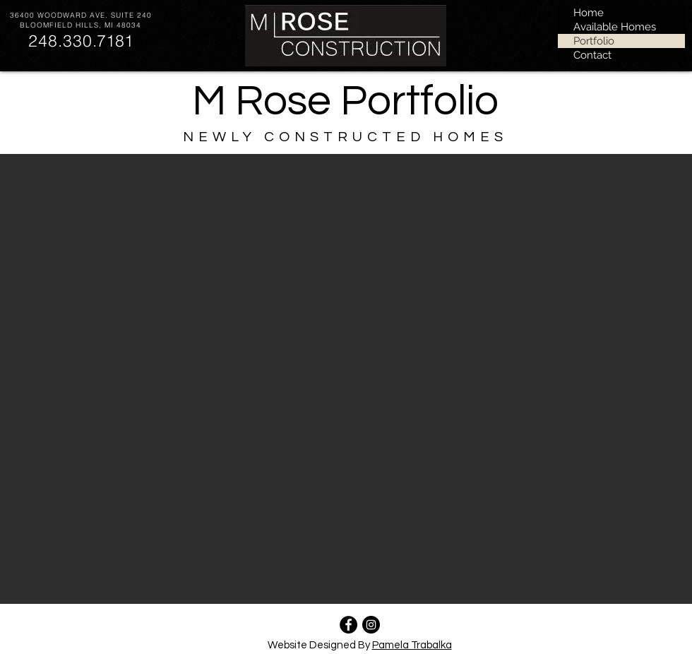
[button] (346, 379)
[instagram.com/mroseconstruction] (371, 625)
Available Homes (614, 26)
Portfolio (593, 41)
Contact (592, 55)
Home (588, 12)
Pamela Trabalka (412, 645)
